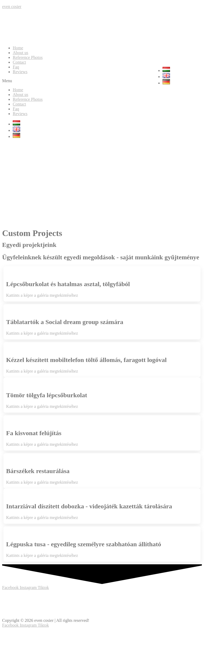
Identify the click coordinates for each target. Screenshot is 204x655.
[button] (102, 80)
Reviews (20, 71)
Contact (19, 62)
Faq (16, 67)
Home (18, 48)
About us (20, 52)
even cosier (11, 6)
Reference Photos (27, 57)
